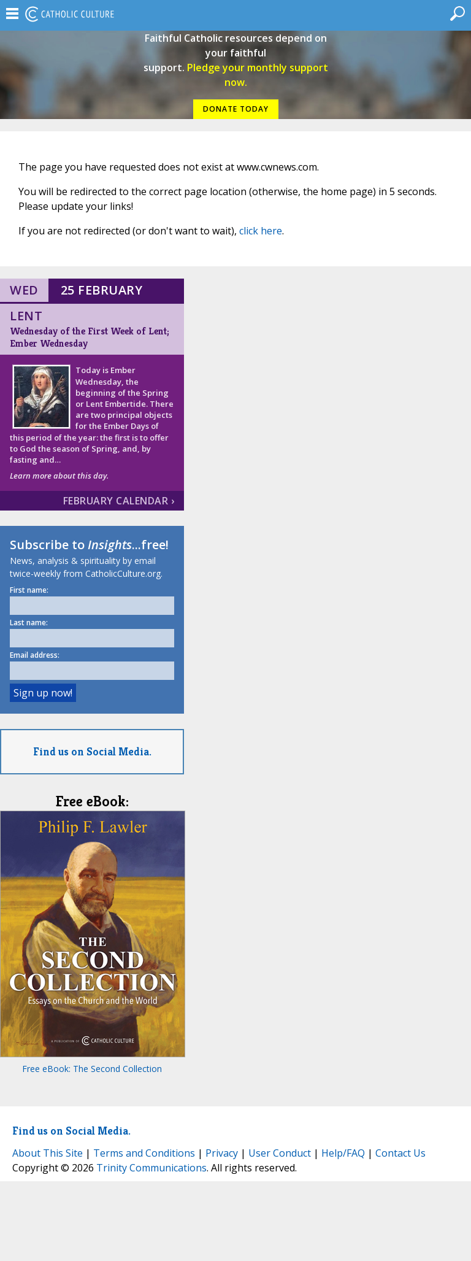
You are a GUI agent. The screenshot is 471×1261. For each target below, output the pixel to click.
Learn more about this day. (59, 475)
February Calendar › (119, 500)
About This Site (47, 1153)
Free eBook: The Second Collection (92, 1068)
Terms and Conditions (144, 1153)
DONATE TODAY (236, 109)
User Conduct (279, 1153)
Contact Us (400, 1153)
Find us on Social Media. (92, 751)
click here (260, 230)
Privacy (221, 1153)
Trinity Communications (151, 1167)
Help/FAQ (343, 1153)
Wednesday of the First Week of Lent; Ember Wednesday (89, 337)
